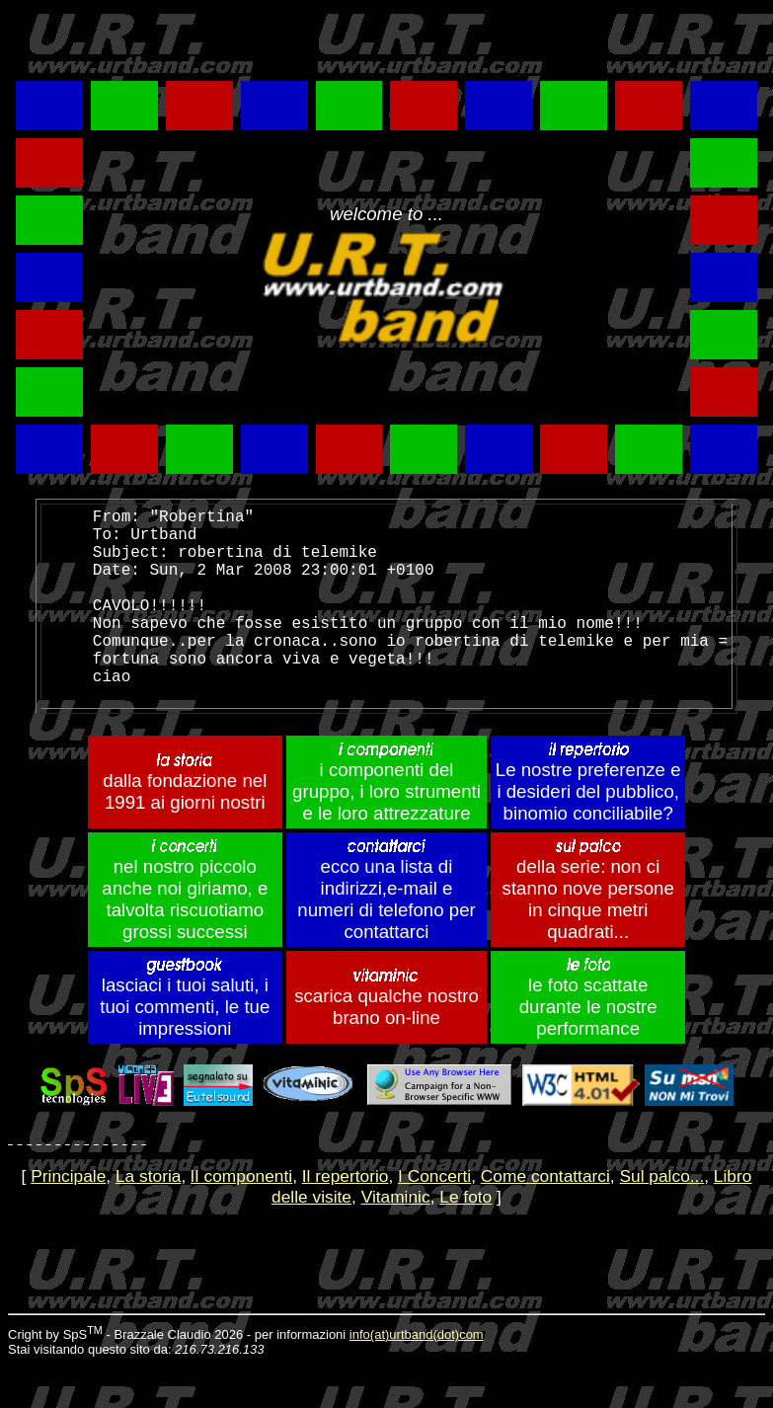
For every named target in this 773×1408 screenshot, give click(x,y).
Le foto (465, 1240)
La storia (148, 1219)
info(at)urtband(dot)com (416, 1377)
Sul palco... (661, 1219)
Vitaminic (395, 1240)
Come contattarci (545, 1219)
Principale (68, 1219)
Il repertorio (345, 1219)
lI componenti (241, 1219)
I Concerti (434, 1219)
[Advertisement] (242, 40)
